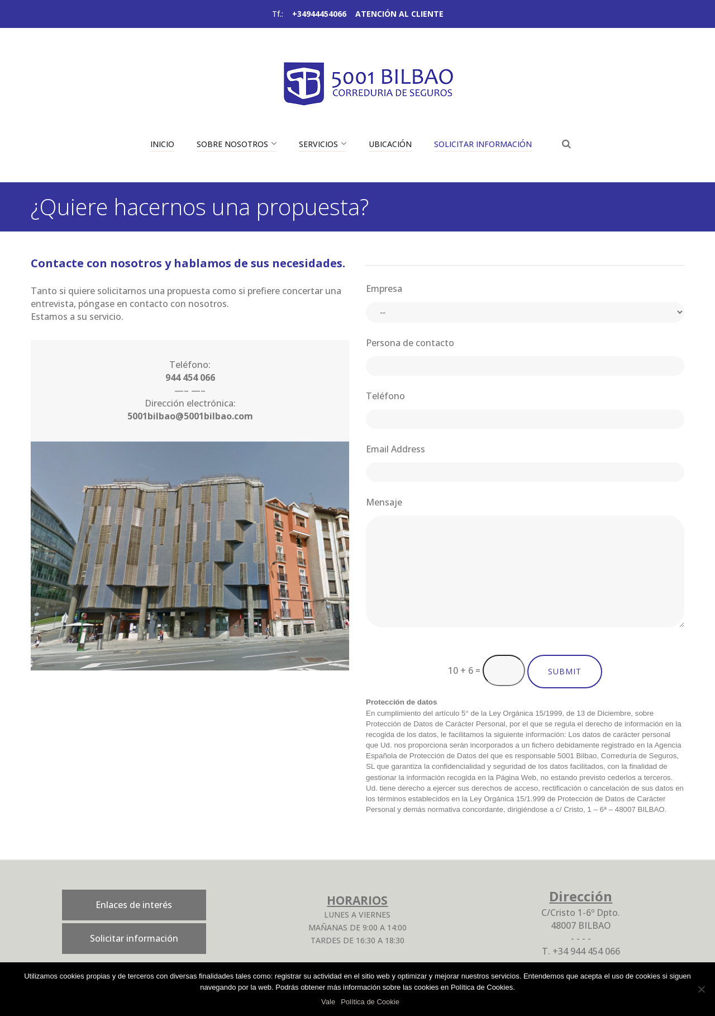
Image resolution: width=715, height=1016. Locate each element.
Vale (328, 1002)
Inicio (162, 144)
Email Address (395, 449)
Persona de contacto (410, 343)
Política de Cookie (370, 1002)
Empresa (384, 288)
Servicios (318, 144)
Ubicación (390, 144)
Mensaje (384, 502)
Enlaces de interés (134, 905)
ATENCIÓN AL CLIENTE (399, 13)
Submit (564, 671)
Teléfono (385, 396)
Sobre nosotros (232, 144)
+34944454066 (319, 13)
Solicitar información (483, 144)
